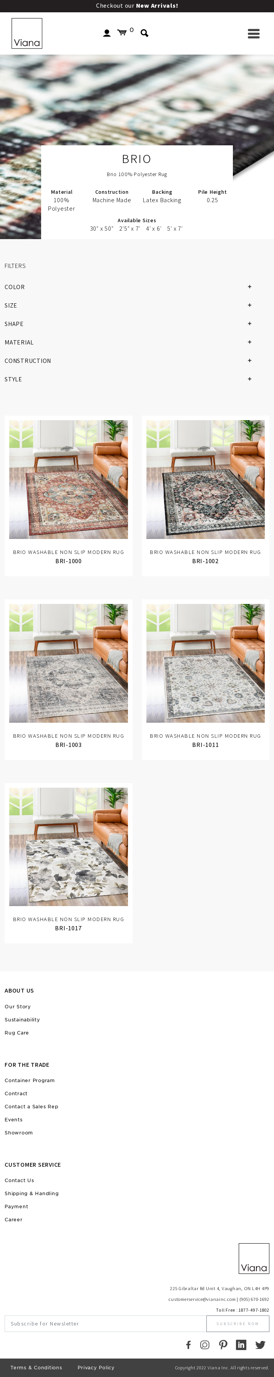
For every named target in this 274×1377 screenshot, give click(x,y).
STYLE (131, 379)
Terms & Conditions (36, 1367)
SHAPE (131, 324)
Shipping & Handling (31, 1193)
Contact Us (19, 1180)
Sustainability (22, 1020)
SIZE (131, 305)
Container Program (30, 1080)
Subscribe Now (237, 1323)
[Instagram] (205, 1344)
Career (14, 1219)
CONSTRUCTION (131, 361)
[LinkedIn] (241, 1344)
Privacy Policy (96, 1367)
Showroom (19, 1133)
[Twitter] (260, 1344)
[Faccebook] (188, 1344)
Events (14, 1120)
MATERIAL (131, 342)
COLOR (131, 287)
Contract (16, 1093)
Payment (16, 1206)
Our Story (18, 1006)
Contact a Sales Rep (31, 1106)
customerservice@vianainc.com (202, 1299)
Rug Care (17, 1033)
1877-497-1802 (254, 1310)
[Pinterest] (223, 1344)
